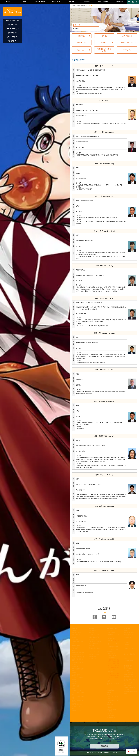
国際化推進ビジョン (77, 704)
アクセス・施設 (128, 683)
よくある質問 (92, 658)
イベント (126, 647)
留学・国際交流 (111, 717)
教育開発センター (76, 667)
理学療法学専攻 (81, 6)
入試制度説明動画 (94, 637)
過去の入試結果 (93, 643)
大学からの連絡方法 (112, 700)
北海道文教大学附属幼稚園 (78, 697)
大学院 (108, 681)
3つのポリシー (75, 639)
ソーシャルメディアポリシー (110, 739)
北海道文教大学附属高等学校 (78, 693)
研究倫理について (76, 710)
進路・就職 (127, 628)
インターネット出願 (94, 652)
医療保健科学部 (111, 639)
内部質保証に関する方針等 (78, 660)
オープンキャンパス (94, 635)
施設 (125, 658)
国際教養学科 (112, 633)
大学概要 (74, 628)
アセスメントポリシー (77, 641)
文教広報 (74, 681)
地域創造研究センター (78, 675)
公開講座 (74, 684)
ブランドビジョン (93, 639)
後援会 (73, 688)
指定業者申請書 (128, 661)
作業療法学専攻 (113, 649)
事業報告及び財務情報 (78, 652)
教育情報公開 (128, 666)
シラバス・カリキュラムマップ (113, 697)
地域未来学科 (112, 658)
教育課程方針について (78, 655)
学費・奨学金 (110, 713)
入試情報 (91, 628)
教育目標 (74, 637)
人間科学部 (110, 651)
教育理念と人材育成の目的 (113, 684)
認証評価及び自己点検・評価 (78, 663)
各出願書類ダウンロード (95, 649)
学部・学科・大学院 (112, 628)
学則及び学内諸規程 (77, 677)
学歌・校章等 (75, 648)
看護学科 (113, 641)
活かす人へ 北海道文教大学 (12, 11)
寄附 (73, 708)
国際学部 (109, 630)
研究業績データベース (78, 706)
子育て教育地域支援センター (78, 669)
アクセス (129, 2)
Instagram (94, 617)
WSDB (108, 694)
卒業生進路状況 (128, 635)
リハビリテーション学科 (113, 644)
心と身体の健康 (111, 715)
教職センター (75, 673)
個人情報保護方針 (95, 739)
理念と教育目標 (128, 672)
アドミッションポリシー (95, 641)
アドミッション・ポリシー (130, 685)
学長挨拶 (74, 630)
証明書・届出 (110, 705)
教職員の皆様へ (76, 686)
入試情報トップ (93, 630)
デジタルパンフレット (94, 654)
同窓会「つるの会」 (76, 690)
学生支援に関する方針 (78, 657)
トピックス (126, 630)
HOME (73, 6)
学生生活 (109, 707)
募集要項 (91, 633)
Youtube (113, 617)
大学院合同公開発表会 (130, 649)
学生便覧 (109, 703)
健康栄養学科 (112, 653)
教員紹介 (74, 650)
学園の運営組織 (76, 646)
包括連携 (74, 679)
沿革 (73, 643)
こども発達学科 (112, 656)
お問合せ (133, 2)
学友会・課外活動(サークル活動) (113, 710)
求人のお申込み (128, 637)
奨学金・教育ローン (94, 656)
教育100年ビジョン (77, 635)
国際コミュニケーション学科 (113, 635)
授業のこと (109, 692)
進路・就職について (129, 633)
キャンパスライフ (111, 690)
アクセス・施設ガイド (130, 654)
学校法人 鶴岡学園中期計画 (130, 692)
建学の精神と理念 (76, 633)
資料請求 (91, 646)
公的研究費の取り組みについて (78, 701)
